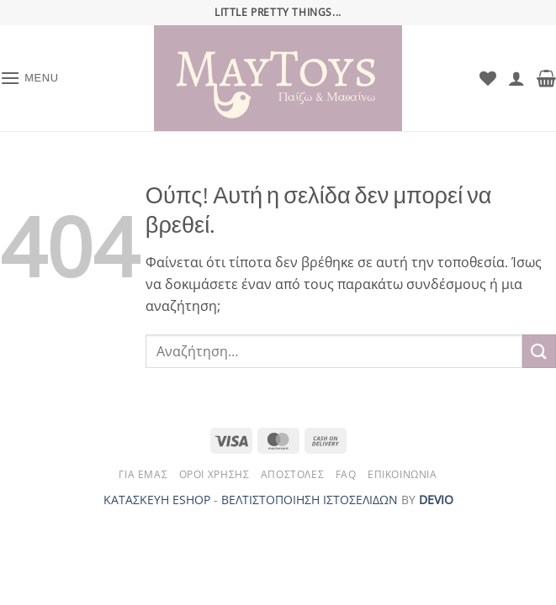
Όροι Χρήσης (214, 474)
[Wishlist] (487, 78)
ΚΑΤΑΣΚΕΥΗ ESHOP (156, 500)
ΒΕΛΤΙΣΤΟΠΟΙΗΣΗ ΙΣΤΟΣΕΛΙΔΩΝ (309, 500)
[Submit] (539, 350)
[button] (29, 77)
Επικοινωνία (402, 474)
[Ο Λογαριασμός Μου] (516, 78)
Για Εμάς (143, 474)
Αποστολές (293, 474)
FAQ (346, 474)
